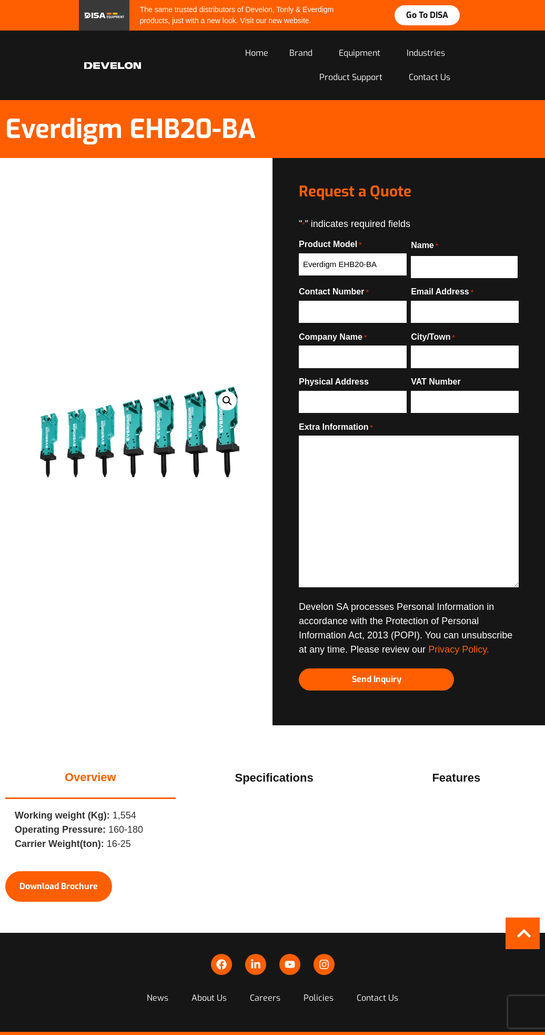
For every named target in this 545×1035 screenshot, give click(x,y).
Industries (428, 54)
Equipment (362, 54)
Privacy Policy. (458, 642)
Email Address (442, 291)
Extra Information (336, 420)
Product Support (353, 78)
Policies (316, 977)
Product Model (330, 245)
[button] (227, 396)
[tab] (90, 768)
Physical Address (334, 377)
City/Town (433, 334)
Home (256, 54)
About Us (211, 977)
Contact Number (334, 291)
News (162, 977)
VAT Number (436, 377)
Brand (303, 54)
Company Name (333, 334)
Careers (265, 977)
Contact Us (429, 78)
